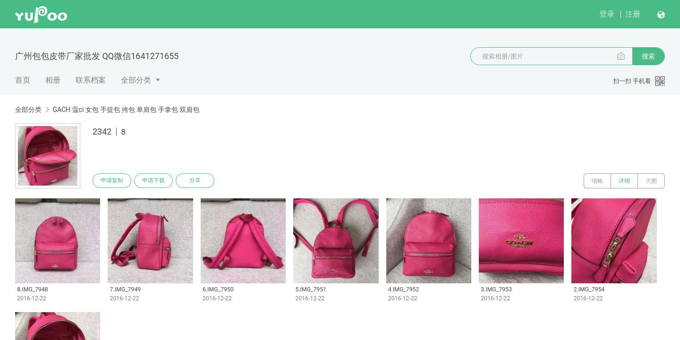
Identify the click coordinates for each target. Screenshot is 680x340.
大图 (651, 181)
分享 (197, 181)
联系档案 (91, 80)
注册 (632, 13)
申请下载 (155, 181)
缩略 (597, 181)
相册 (52, 80)
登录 (606, 13)
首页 (22, 80)
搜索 (648, 56)
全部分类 (136, 80)
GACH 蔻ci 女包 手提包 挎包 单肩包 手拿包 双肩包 (125, 109)
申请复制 (112, 181)
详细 (624, 181)
